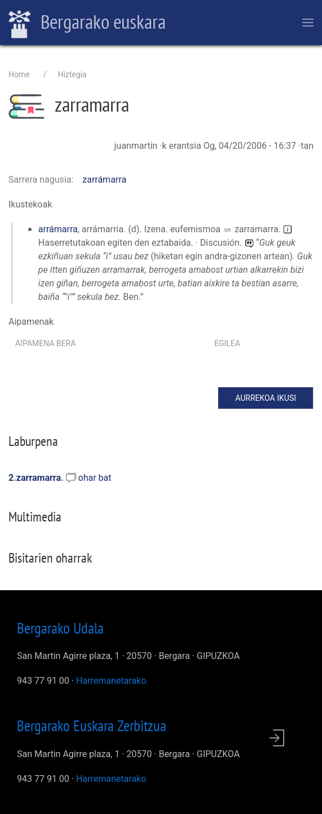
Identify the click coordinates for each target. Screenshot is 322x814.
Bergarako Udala (60, 628)
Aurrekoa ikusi (265, 397)
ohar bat (95, 477)
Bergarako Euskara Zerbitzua (91, 725)
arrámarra (58, 229)
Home (19, 74)
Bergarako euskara (87, 23)
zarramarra (38, 477)
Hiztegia (72, 74)
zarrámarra (104, 179)
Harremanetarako (111, 680)
